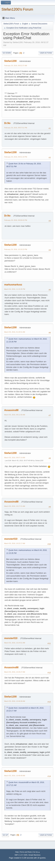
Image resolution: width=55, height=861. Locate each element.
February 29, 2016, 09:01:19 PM (15, 157)
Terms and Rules (26, 852)
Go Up (5, 835)
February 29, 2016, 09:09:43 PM (15, 220)
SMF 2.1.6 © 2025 (21, 855)
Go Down (7, 53)
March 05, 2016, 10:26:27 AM (14, 672)
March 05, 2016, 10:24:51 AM (14, 643)
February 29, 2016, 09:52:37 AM (15, 65)
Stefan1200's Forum (17, 9)
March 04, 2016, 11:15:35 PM (14, 289)
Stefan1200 (10, 61)
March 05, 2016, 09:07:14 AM (14, 457)
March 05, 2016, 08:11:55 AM (14, 415)
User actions (46, 53)
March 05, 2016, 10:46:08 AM (14, 701)
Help (16, 852)
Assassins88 (11, 410)
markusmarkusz (13, 284)
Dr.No (7, 123)
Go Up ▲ (36, 852)
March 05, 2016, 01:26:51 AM (14, 332)
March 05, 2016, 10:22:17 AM (14, 543)
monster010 (10, 539)
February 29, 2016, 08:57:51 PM (15, 128)
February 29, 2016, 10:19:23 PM (15, 249)
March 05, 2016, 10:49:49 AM (14, 775)
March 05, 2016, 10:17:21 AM (14, 506)
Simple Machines (34, 855)
